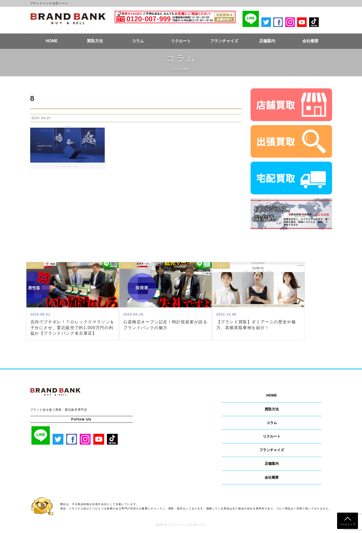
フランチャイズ (224, 41)
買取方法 (95, 41)
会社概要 (310, 41)
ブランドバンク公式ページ (68, 18)
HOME (52, 41)
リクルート (181, 41)
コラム (138, 41)
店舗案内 (267, 41)
